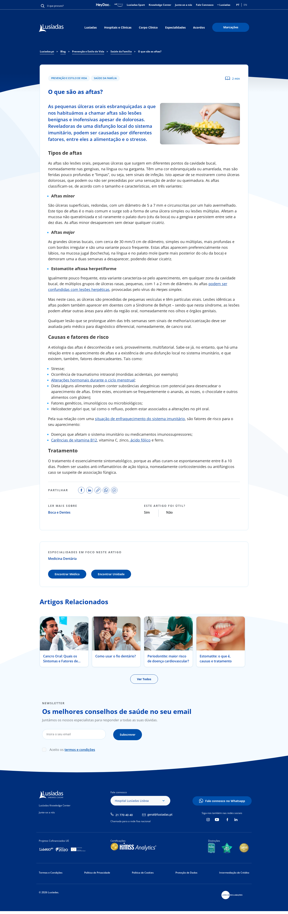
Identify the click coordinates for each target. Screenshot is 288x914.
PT (237, 5)
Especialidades (175, 27)
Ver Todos (144, 679)
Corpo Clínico (148, 27)
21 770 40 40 (124, 814)
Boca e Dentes (59, 512)
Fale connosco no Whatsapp (225, 800)
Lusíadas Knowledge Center (54, 804)
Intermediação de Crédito (234, 872)
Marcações (230, 27)
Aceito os (72, 749)
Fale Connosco (204, 5)
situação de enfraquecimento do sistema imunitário (140, 418)
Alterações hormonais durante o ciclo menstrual (93, 380)
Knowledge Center (160, 5)
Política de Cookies (143, 872)
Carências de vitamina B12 (74, 440)
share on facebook (81, 490)
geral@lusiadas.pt (160, 814)
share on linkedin (89, 490)
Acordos (199, 27)
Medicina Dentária (62, 558)
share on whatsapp (106, 490)
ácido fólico (140, 440)
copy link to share (97, 490)
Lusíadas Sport (136, 5)
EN (245, 5)
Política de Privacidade (97, 872)
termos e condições (80, 749)
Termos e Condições (50, 872)
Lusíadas (90, 27)
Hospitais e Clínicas (117, 27)
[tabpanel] (64, 641)
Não (169, 512)
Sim (147, 512)
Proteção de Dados (186, 872)
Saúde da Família (105, 78)
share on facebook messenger (114, 490)
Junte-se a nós (183, 5)
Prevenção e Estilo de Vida (69, 78)
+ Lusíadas (223, 5)
